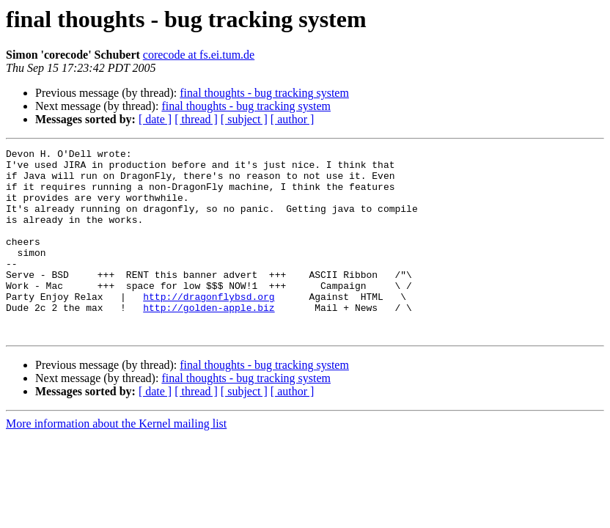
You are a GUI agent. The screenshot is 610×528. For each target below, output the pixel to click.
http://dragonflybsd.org (208, 327)
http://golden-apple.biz (208, 340)
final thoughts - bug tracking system (264, 93)
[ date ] (155, 119)
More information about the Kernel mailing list (116, 461)
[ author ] (293, 119)
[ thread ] (196, 119)
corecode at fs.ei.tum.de (198, 54)
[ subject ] (244, 119)
